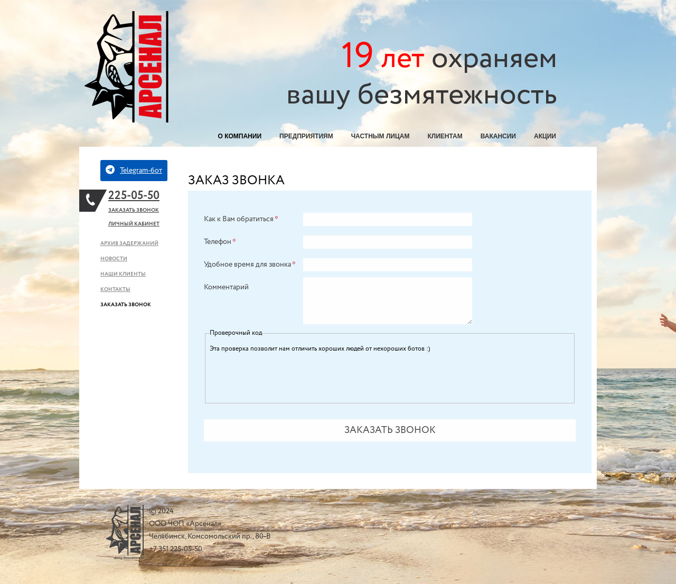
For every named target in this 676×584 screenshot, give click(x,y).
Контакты (115, 290)
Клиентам (444, 136)
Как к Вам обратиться (241, 219)
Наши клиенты (123, 274)
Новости (113, 259)
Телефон (220, 242)
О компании (240, 136)
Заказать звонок (133, 210)
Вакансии (498, 136)
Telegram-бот (134, 170)
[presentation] (290, 376)
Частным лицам (380, 136)
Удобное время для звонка (250, 264)
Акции (545, 136)
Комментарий (226, 287)
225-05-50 (133, 195)
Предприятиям (306, 136)
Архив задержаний (129, 244)
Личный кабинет (133, 224)
